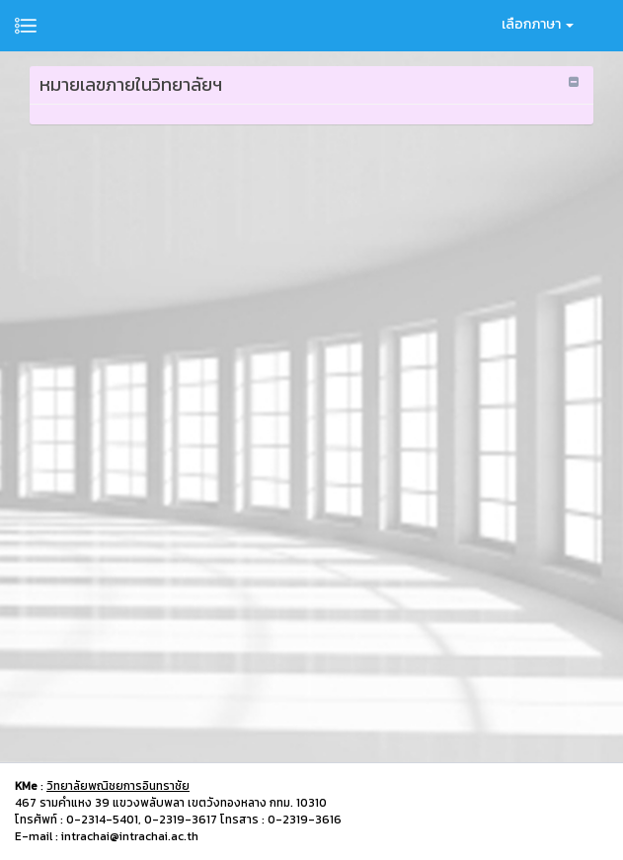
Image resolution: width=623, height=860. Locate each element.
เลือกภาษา (538, 24)
